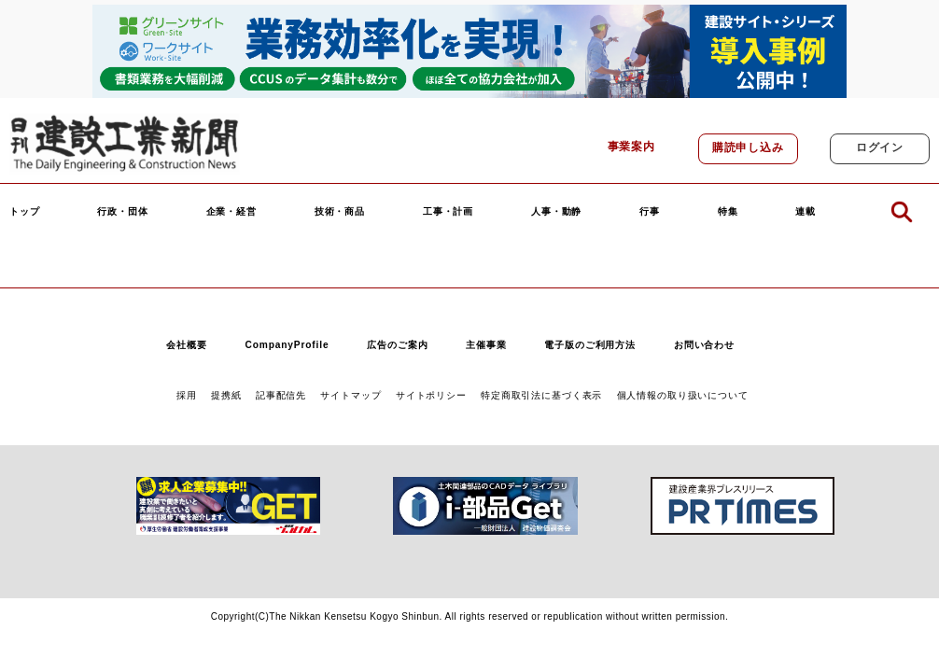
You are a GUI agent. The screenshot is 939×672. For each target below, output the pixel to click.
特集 (728, 212)
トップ (24, 212)
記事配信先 (281, 395)
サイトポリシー (431, 395)
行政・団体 (122, 212)
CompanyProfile (287, 345)
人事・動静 (556, 212)
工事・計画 (448, 212)
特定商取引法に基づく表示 (541, 395)
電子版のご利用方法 (590, 345)
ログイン (880, 147)
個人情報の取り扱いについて (683, 395)
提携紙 (226, 395)
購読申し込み (748, 147)
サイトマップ (350, 395)
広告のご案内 (397, 345)
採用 (186, 395)
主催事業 (486, 345)
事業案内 (631, 146)
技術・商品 (340, 212)
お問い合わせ (704, 345)
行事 (649, 212)
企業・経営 (231, 212)
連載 (805, 212)
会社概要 (186, 345)
